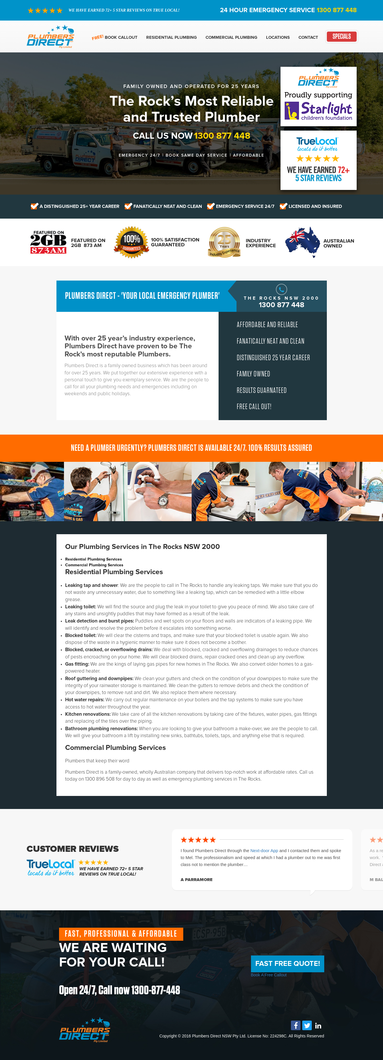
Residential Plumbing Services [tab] (93, 559)
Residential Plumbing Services (114, 572)
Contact (308, 37)
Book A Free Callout (269, 975)
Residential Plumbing (171, 37)
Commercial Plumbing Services (115, 748)
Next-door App (264, 850)
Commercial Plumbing (231, 37)
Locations (278, 37)
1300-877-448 (156, 990)
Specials (342, 36)
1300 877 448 (337, 10)
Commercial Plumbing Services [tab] (94, 565)
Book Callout (121, 37)
